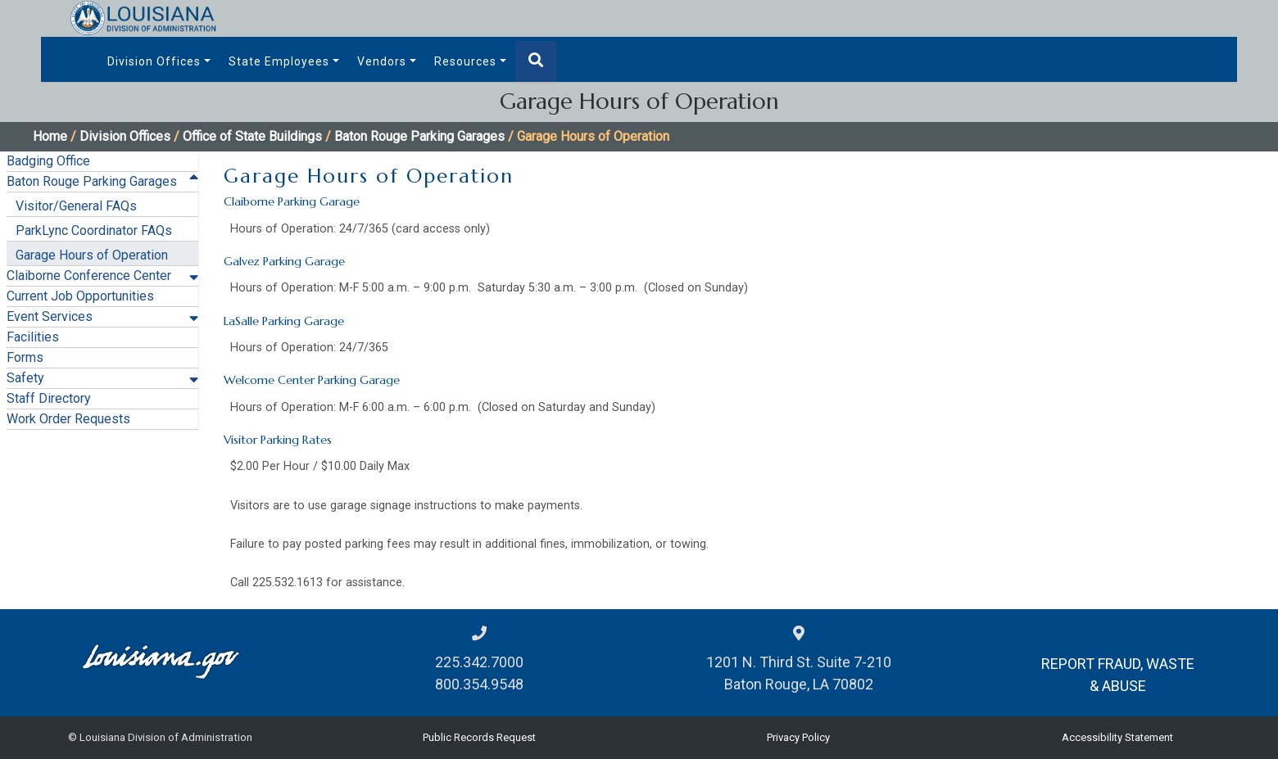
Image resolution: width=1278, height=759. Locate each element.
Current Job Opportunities (80, 296)
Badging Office (48, 161)
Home (50, 136)
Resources (465, 61)
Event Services (50, 316)
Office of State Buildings (252, 136)
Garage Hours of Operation (92, 255)
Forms (25, 357)
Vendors (381, 61)
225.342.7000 (479, 662)
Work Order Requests (68, 419)
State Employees (279, 61)
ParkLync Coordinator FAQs (94, 230)
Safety (25, 378)
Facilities (33, 337)
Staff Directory (49, 398)
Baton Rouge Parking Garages (419, 136)
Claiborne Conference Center (89, 275)
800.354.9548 (479, 684)
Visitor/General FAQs (76, 206)
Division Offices (154, 61)
